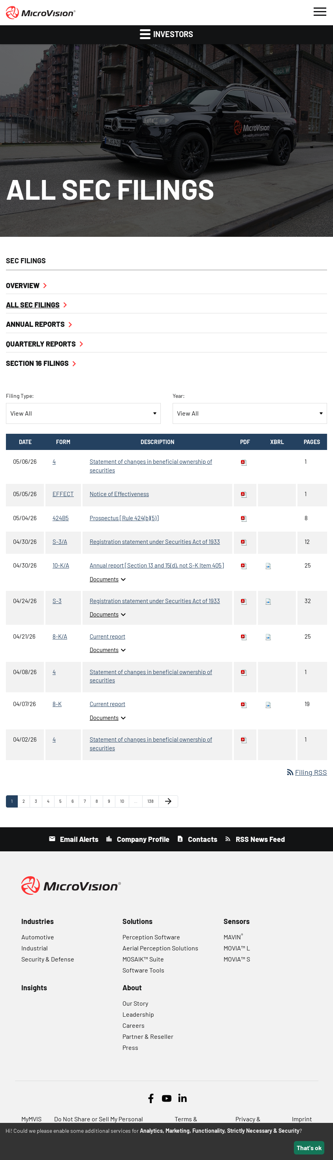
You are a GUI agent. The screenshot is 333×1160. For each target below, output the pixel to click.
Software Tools (143, 970)
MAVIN (233, 937)
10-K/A (61, 565)
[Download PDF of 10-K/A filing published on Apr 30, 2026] (244, 565)
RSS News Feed (259, 839)
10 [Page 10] (124, 803)
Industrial (34, 948)
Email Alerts (78, 839)
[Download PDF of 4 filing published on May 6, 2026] (244, 461)
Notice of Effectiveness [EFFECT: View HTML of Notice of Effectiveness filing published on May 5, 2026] (119, 493)
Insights (34, 987)
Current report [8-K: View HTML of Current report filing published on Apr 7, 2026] (107, 703)
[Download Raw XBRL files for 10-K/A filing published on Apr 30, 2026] (268, 565)
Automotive (37, 937)
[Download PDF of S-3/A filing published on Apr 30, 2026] (244, 541)
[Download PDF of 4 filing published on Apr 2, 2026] (244, 739)
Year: (179, 395)
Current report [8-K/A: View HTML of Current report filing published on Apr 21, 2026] (107, 636)
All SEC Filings (33, 304)
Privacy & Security (248, 1122)
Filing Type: (20, 395)
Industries (37, 921)
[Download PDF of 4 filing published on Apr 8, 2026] (244, 671)
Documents (109, 579)
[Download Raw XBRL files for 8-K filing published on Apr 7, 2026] (268, 703)
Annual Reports (35, 324)
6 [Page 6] (75, 803)
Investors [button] (166, 33)
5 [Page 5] (63, 803)
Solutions (137, 921)
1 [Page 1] (14, 803)
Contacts (201, 839)
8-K (57, 703)
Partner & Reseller (147, 1036)
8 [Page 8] (99, 803)
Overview (23, 285)
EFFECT (63, 493)
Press (130, 1047)
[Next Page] (168, 801)
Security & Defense (47, 959)
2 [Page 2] (26, 803)
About (132, 987)
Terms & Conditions (190, 1122)
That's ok (309, 1147)
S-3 (57, 600)
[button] (319, 11)
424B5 (61, 517)
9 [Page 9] (111, 803)
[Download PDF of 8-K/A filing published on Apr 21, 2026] (244, 636)
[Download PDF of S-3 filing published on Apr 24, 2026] (244, 600)
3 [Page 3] (38, 803)
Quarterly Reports (41, 343)
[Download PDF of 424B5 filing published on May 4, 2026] (244, 517)
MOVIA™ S (237, 959)
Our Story (135, 1003)
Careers (133, 1025)
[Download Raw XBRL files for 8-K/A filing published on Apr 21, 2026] (268, 636)
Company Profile (142, 839)
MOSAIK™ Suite (143, 959)
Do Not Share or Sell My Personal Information (98, 1122)
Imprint (302, 1119)
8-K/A (60, 636)
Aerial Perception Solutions (160, 948)
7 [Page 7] (87, 803)
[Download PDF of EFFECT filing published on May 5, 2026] (244, 493)
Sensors (237, 921)
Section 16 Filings (37, 363)
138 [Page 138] (152, 803)
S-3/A (60, 541)
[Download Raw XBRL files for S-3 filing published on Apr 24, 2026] (268, 600)
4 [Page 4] (51, 803)
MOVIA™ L (237, 948)
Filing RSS (306, 772)
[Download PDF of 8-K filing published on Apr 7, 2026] (244, 703)
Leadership (138, 1014)
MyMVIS (31, 1119)
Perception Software (151, 937)
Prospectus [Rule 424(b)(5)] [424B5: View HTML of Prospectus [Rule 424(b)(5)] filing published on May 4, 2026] (124, 517)
